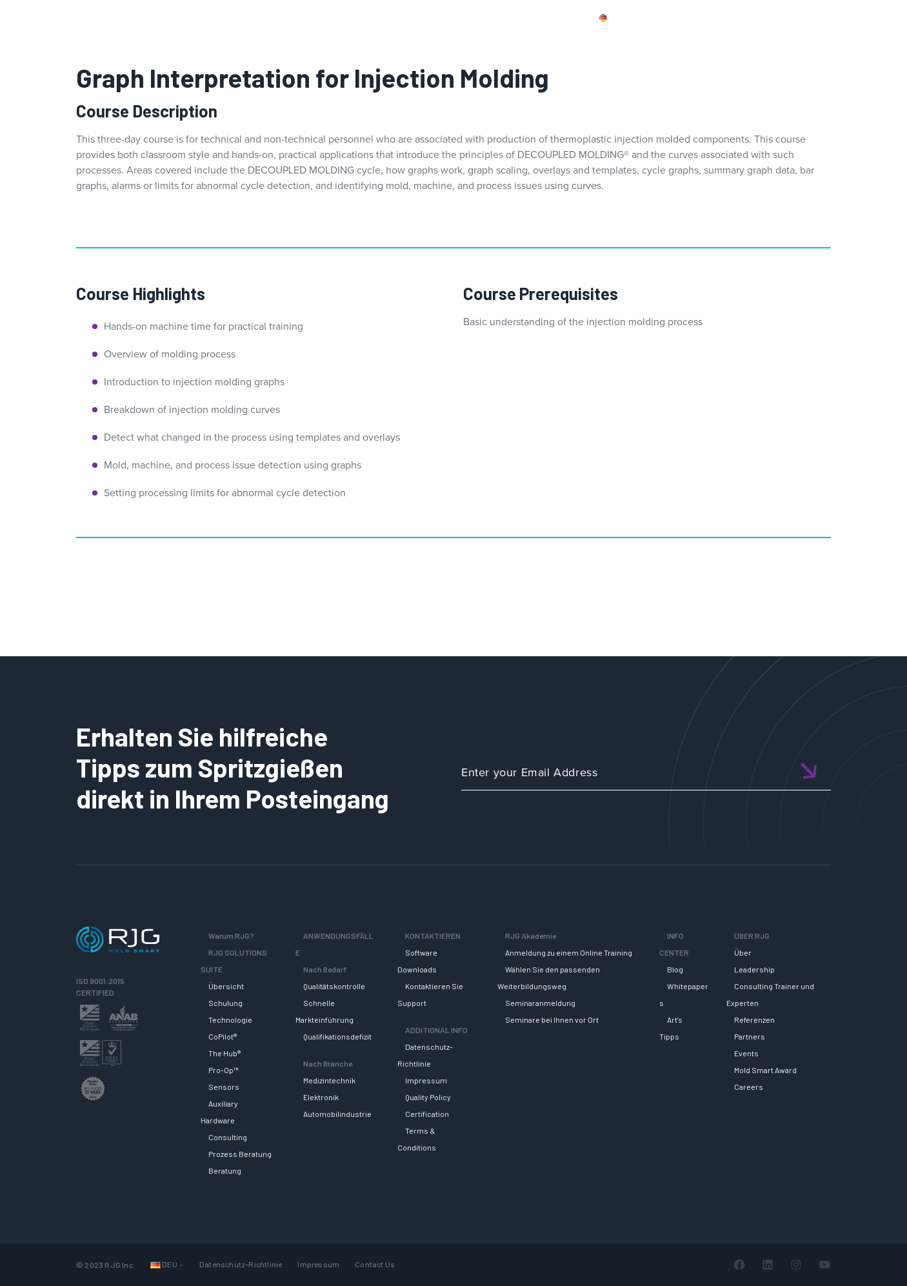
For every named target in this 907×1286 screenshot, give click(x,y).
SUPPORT (602, 40)
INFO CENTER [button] (777, 40)
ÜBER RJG (857, 40)
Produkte (664, 17)
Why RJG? (417, 40)
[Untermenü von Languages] (181, 1264)
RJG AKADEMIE (685, 40)
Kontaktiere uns (733, 17)
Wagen (862, 17)
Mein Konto (806, 17)
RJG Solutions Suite (510, 40)
